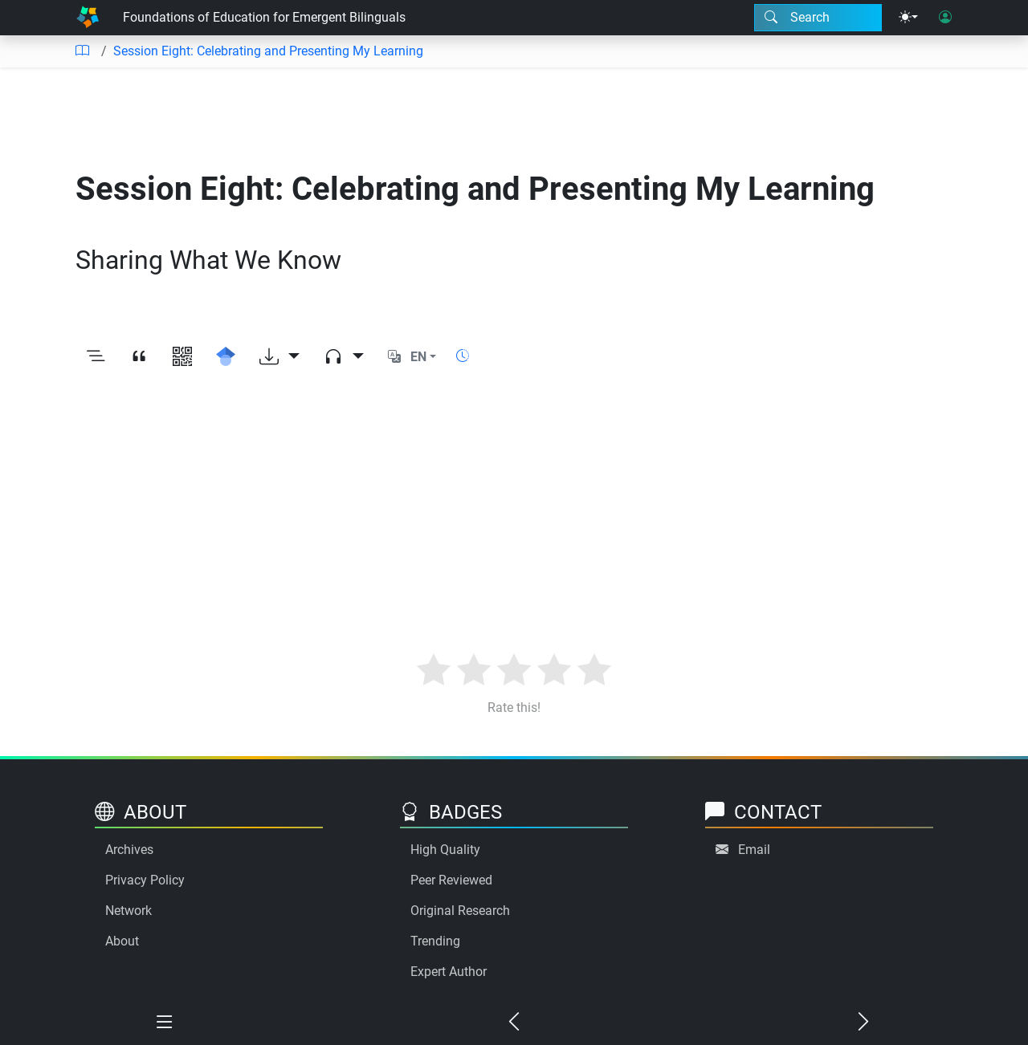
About (122, 941)
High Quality (445, 849)
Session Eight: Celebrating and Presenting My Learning (268, 51)
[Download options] (279, 357)
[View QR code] (182, 357)
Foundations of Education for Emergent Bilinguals (264, 17)
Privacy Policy (145, 880)
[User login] (945, 17)
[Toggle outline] (95, 357)
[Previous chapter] (514, 1022)
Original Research (460, 910)
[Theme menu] (908, 17)
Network (128, 910)
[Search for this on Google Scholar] (226, 357)
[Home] (87, 17)
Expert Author (448, 971)
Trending (435, 941)
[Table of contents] (82, 51)
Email (754, 849)
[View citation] (139, 357)
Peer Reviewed (451, 880)
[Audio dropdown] (343, 357)
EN (418, 356)
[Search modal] (818, 17)
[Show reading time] (462, 356)
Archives (129, 849)
